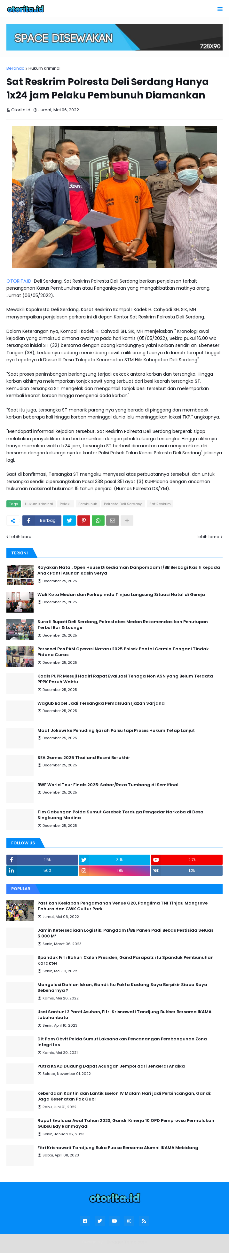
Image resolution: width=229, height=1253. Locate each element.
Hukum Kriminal (44, 68)
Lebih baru (20, 537)
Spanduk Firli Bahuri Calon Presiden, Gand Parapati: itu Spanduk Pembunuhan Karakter (125, 960)
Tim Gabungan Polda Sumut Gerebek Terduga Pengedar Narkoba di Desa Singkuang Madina (120, 815)
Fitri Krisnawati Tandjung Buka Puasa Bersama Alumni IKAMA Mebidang (117, 1148)
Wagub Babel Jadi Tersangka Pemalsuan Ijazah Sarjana (101, 703)
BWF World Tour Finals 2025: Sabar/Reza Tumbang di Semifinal (107, 785)
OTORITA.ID (18, 281)
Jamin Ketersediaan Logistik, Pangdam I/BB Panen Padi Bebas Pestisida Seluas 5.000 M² (125, 933)
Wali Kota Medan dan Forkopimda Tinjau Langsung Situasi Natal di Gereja (121, 595)
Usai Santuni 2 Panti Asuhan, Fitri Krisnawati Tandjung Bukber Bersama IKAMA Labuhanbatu (124, 1015)
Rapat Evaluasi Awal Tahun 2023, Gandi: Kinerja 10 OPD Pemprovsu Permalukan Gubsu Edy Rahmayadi (125, 1123)
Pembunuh (87, 503)
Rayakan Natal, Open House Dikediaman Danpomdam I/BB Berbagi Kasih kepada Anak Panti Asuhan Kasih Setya (128, 570)
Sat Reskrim (160, 503)
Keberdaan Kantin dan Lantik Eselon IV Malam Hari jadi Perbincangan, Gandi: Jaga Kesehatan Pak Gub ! (124, 1096)
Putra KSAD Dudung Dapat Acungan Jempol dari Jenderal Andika (111, 1066)
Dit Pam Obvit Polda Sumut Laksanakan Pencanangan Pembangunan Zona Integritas (122, 1042)
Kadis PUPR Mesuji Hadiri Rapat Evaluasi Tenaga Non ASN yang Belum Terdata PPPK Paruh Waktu (125, 679)
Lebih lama (208, 537)
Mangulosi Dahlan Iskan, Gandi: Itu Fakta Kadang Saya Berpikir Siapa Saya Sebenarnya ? (122, 987)
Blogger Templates (127, 1242)
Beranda (15, 68)
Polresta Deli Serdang (123, 503)
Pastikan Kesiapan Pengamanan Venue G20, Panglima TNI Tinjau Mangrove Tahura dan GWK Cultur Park (122, 906)
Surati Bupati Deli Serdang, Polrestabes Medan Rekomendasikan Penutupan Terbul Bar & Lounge (122, 624)
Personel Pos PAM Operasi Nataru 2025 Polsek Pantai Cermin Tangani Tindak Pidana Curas (123, 652)
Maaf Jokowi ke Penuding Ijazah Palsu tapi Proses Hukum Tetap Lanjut (116, 730)
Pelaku (66, 503)
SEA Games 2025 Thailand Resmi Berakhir (83, 758)
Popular (20, 889)
